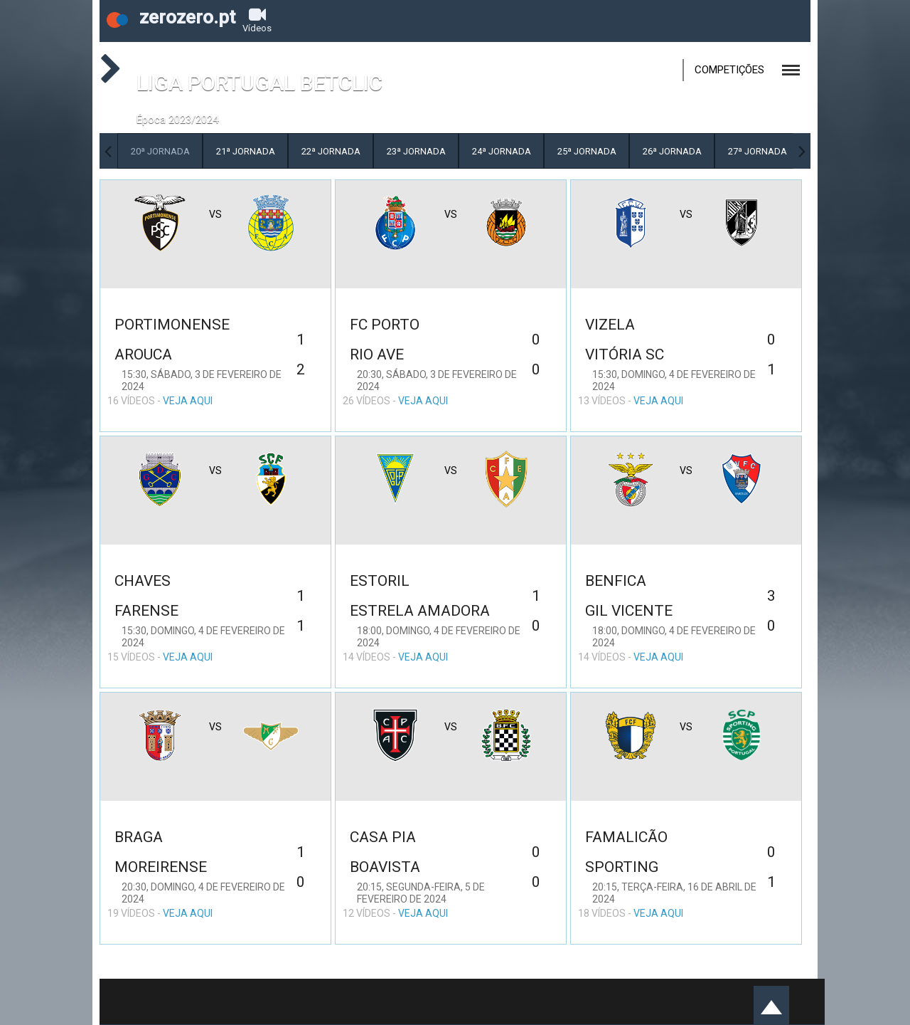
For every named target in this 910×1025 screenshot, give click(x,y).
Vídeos (257, 19)
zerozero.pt (171, 17)
